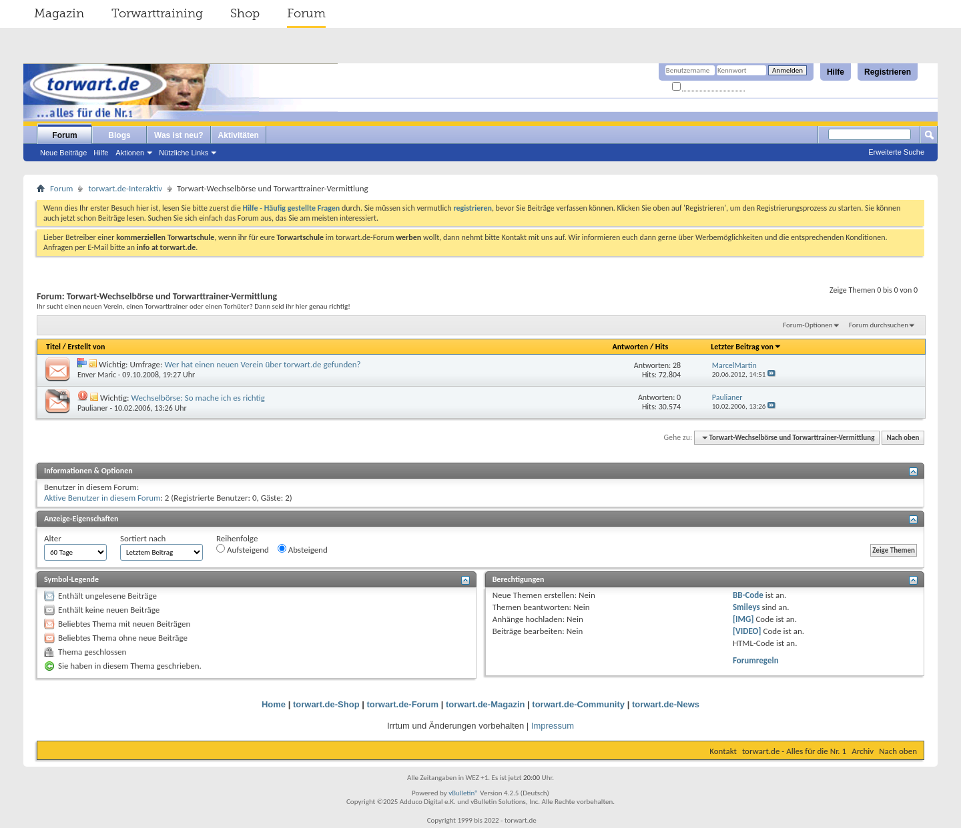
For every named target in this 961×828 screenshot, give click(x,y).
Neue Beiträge (63, 153)
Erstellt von (86, 346)
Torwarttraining (157, 13)
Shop (245, 13)
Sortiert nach (143, 538)
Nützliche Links (183, 153)
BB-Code (748, 595)
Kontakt (723, 751)
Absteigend (303, 549)
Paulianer (92, 408)
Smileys (746, 607)
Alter (52, 538)
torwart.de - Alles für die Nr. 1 (794, 751)
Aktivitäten (238, 135)
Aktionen (129, 153)
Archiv (863, 751)
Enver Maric (96, 374)
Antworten (630, 346)
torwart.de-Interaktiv (125, 188)
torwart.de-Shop (326, 704)
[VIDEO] (747, 631)
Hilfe (835, 72)
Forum (306, 13)
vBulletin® (463, 793)
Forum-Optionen (807, 325)
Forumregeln (756, 660)
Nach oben (902, 437)
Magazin (59, 13)
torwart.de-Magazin (485, 704)
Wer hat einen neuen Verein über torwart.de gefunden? (262, 364)
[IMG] (743, 619)
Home (274, 704)
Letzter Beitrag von (746, 346)
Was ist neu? (179, 135)
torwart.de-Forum (403, 704)
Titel (53, 346)
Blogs (119, 135)
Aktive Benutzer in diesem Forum (102, 498)
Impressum (552, 726)
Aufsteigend (242, 549)
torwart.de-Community (578, 704)
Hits (661, 346)
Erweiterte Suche (896, 152)
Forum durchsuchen (878, 325)
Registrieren (887, 72)
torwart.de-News (665, 704)
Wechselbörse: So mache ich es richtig (197, 398)
